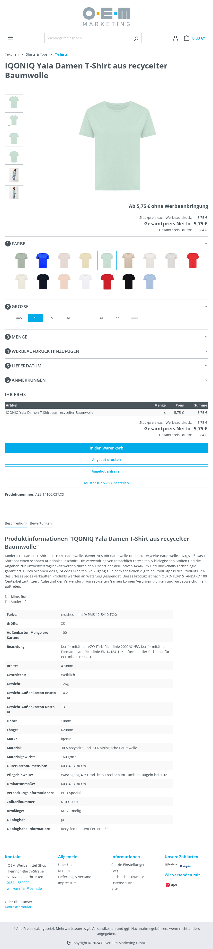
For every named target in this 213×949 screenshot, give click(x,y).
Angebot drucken (106, 459)
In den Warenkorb (106, 448)
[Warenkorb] (194, 38)
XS (35, 317)
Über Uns (65, 864)
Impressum (67, 883)
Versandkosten (104, 928)
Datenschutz (121, 883)
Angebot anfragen (107, 471)
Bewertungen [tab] (41, 523)
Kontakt (64, 870)
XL (102, 317)
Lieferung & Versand (74, 876)
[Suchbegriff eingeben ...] (87, 38)
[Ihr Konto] (175, 38)
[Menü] (10, 37)
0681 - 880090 (18, 882)
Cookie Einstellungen (128, 864)
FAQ (114, 870)
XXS (19, 317)
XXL (118, 317)
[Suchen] (136, 38)
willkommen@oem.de (24, 888)
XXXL (135, 317)
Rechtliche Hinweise (127, 876)
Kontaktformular (18, 907)
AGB (114, 889)
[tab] (16, 523)
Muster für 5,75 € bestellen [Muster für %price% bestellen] (106, 483)
